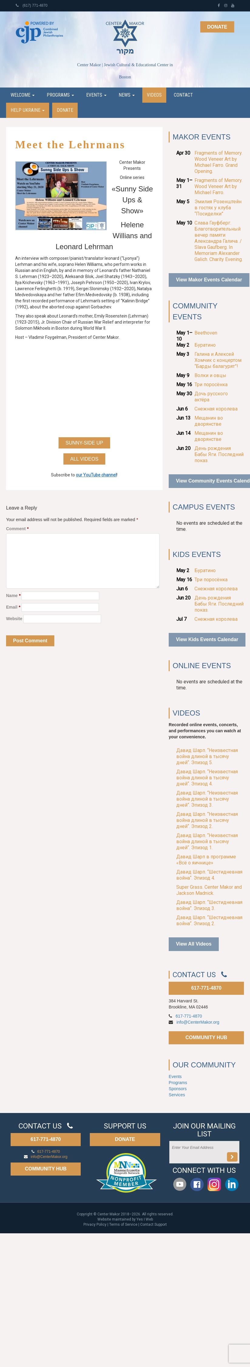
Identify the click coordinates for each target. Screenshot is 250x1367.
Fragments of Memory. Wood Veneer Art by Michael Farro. (218, 186)
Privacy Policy (94, 1224)
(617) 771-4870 (31, 5)
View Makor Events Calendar (209, 279)
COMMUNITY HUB (206, 1037)
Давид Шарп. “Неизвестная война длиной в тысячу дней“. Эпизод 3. (207, 799)
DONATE (125, 1139)
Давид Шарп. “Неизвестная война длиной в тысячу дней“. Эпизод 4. (207, 778)
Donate (217, 26)
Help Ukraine (28, 110)
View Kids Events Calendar (207, 639)
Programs (60, 95)
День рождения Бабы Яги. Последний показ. (219, 454)
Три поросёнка (211, 384)
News (127, 95)
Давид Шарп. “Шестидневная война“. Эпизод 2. (209, 920)
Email (13, 607)
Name (13, 595)
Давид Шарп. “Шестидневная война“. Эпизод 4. (209, 875)
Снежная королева (216, 409)
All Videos (84, 459)
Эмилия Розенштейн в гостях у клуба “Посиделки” (218, 208)
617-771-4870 (206, 988)
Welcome (23, 95)
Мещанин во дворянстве (208, 421)
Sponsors (178, 1088)
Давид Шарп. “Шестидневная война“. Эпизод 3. (209, 905)
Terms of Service (123, 1224)
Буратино (205, 345)
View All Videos (193, 943)
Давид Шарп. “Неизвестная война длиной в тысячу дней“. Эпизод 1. (207, 841)
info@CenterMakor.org (198, 1022)
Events (96, 95)
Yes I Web (145, 1219)
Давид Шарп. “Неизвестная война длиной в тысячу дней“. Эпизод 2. (207, 820)
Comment (17, 528)
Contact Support (153, 1224)
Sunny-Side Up (84, 442)
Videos (154, 95)
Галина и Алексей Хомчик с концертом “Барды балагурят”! (218, 360)
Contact (183, 95)
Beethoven (205, 333)
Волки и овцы (210, 375)
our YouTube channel (96, 474)
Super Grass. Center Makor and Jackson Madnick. (209, 890)
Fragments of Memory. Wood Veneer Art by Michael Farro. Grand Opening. (218, 162)
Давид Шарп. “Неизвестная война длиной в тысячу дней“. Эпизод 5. (207, 756)
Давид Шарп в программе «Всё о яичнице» (206, 860)
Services (177, 1094)
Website (14, 618)
